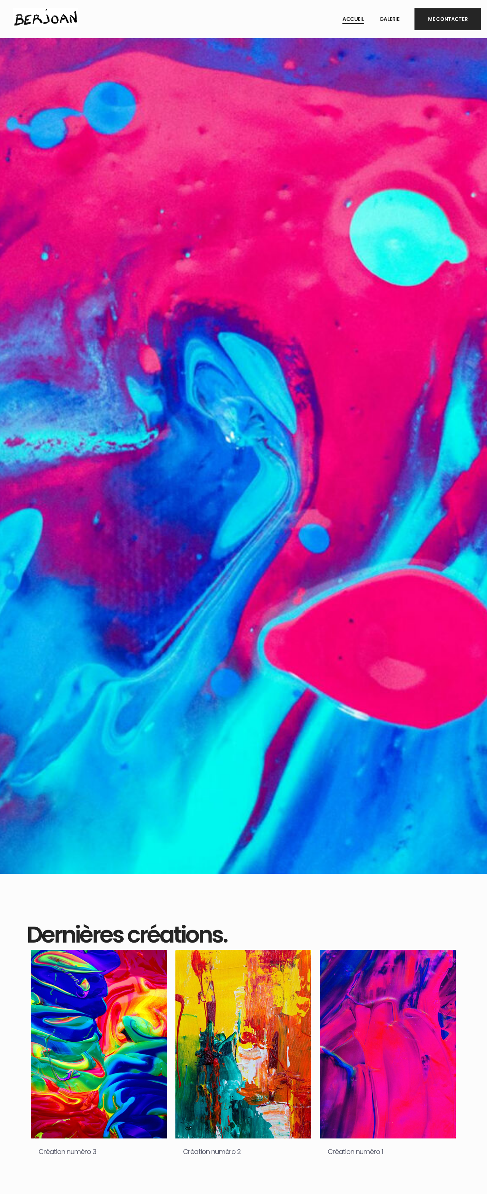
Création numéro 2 (212, 1151)
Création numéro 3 (67, 1151)
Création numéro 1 (355, 1151)
